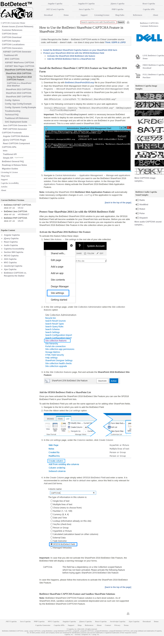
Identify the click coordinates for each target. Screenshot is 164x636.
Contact (108, 625)
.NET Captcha (11, 621)
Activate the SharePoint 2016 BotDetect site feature (71, 56)
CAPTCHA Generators (12, 48)
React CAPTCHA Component (16, 143)
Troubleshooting (12, 111)
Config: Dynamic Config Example (20, 107)
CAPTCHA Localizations (13, 44)
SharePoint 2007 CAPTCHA (18, 96)
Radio (142, 200)
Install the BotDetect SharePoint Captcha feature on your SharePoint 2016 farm (80, 50)
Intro (5, 151)
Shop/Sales (5, 176)
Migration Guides (10, 169)
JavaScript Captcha (13, 266)
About (3, 190)
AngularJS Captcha (86, 3)
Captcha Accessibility (10, 183)
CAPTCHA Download (11, 37)
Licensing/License (101, 15)
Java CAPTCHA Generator (17, 125)
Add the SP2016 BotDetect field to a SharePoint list (71, 59)
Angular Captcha (12, 235)
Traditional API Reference (17, 118)
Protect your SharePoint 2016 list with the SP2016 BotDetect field (73, 53)
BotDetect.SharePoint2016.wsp (79, 82)
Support (4, 179)
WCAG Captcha (11, 256)
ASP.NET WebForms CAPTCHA (19, 62)
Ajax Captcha (10, 269)
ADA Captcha (10, 259)
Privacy (117, 625)
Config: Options (12, 100)
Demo (66, 15)
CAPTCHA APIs (9, 147)
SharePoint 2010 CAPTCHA (18, 93)
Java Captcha (86, 9)
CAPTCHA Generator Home (13, 23)
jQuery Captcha (11, 238)
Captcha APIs (59, 625)
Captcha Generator (42, 625)
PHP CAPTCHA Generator (15, 129)
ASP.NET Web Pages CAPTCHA (19, 66)
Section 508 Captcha (13, 252)
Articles (4, 187)
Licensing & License (9, 172)
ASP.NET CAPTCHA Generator (17, 52)
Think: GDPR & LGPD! (115, 42)
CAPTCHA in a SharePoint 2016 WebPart (19, 84)
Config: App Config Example (18, 104)
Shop (80, 625)
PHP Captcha (117, 9)
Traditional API (11, 55)
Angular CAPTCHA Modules (16, 136)
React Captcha (11, 242)
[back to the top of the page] (118, 202)
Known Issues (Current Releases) (17, 26)
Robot (142, 209)
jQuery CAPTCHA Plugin (14, 140)
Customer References (12, 30)
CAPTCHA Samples (11, 41)
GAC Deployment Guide (16, 122)
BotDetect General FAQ (13, 161)
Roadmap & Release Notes (14, 165)
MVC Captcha (10, 262)
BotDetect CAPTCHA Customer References (149, 24)
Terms (126, 625)
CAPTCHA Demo (10, 34)
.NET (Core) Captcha (55, 9)
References (137, 15)
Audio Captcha (11, 245)
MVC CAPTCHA (12, 59)
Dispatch (143, 218)
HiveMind (143, 204)
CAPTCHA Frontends (12, 133)
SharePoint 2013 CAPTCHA (18, 89)
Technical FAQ (11, 115)
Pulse (142, 213)
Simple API (13, 157)
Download (48, 15)
